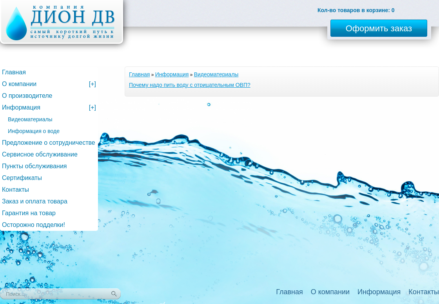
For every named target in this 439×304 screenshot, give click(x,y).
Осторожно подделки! (33, 224)
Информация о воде (34, 131)
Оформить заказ (379, 28)
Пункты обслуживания (34, 166)
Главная (139, 74)
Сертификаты (22, 177)
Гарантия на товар (29, 213)
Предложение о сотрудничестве (48, 142)
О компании (49, 84)
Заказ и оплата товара (34, 201)
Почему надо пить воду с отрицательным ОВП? (189, 85)
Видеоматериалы (216, 74)
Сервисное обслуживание (40, 154)
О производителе (27, 95)
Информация (172, 74)
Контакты (15, 189)
